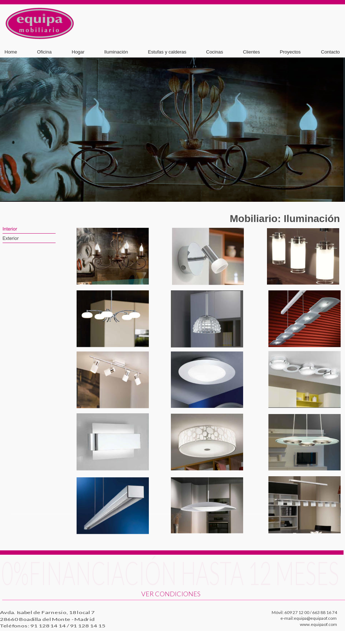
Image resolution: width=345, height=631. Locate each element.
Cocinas (214, 52)
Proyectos (290, 52)
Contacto (330, 52)
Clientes (251, 52)
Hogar (78, 52)
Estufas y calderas (167, 52)
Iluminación (116, 52)
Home (11, 52)
